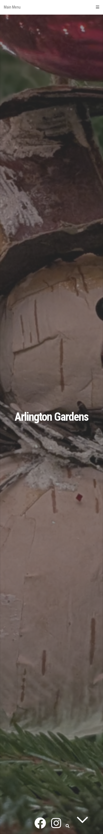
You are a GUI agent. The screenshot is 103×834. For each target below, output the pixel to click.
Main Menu (51, 7)
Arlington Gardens (51, 416)
